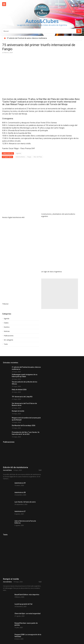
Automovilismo (20, 119)
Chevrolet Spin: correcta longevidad (27, 592)
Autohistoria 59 (20, 441)
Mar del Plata (38, 119)
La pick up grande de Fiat (23, 579)
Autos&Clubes (42, 21)
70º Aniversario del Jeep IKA (22, 336)
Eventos (7, 266)
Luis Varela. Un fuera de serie (25, 466)
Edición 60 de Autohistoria (15, 425)
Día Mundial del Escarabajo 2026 (23, 365)
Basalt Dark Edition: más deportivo (27, 566)
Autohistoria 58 (20, 454)
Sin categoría (8, 279)
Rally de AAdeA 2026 (19, 329)
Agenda (18, 115)
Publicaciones (8, 275)
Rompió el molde (18, 350)
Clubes (6, 262)
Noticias (7, 271)
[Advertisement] (59, 233)
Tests (6, 283)
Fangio (29, 119)
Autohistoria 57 (20, 479)
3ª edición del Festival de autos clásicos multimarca (27, 38)
